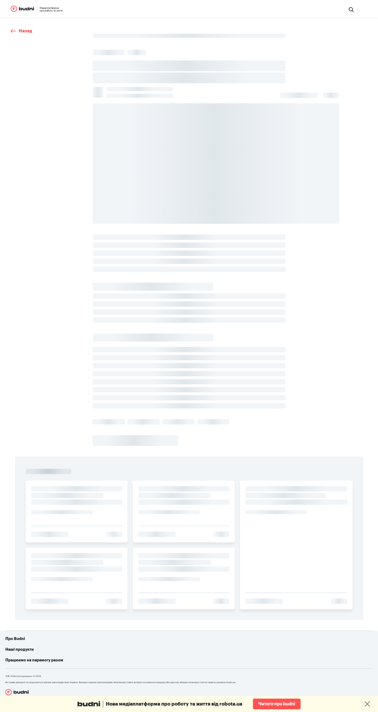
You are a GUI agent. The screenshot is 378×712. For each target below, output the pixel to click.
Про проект (26, 652)
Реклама (23, 660)
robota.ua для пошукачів (118, 652)
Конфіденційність (31, 668)
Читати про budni (276, 704)
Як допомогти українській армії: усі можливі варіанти (241, 652)
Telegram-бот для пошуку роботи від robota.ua (235, 660)
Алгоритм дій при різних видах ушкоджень (231, 668)
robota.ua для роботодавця (120, 660)
